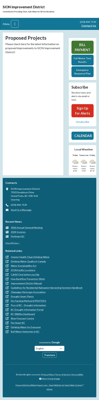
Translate (49, 355)
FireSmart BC (18, 236)
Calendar (83, 136)
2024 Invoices (18, 232)
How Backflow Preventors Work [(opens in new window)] (28, 278)
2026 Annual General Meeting (27, 227)
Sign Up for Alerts (82, 110)
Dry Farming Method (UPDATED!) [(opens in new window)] (28, 300)
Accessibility (77, 374)
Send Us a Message (21, 209)
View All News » (12, 243)
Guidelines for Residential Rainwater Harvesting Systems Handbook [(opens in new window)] (46, 287)
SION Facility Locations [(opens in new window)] (23, 270)
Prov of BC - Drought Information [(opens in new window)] (28, 305)
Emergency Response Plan (82, 72)
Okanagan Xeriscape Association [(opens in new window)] (28, 292)
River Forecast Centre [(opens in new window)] (22, 318)
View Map (15, 199)
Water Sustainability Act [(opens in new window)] (23, 265)
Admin (49, 389)
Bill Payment (82, 47)
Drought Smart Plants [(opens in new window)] (22, 296)
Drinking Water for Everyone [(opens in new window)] (26, 327)
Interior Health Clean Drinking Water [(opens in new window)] (30, 257)
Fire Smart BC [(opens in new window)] (18, 322)
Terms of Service (62, 374)
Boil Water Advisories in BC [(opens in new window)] (25, 331)
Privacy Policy (48, 374)
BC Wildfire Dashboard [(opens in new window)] (23, 314)
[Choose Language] (49, 348)
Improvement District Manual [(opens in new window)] (26, 283)
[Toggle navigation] (15, 24)
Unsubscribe (82, 121)
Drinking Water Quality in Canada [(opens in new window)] (28, 261)
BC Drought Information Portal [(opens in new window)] (27, 309)
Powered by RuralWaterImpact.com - (50, 385)
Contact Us (88, 25)
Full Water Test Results (82, 60)
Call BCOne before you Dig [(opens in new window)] (25, 274)
